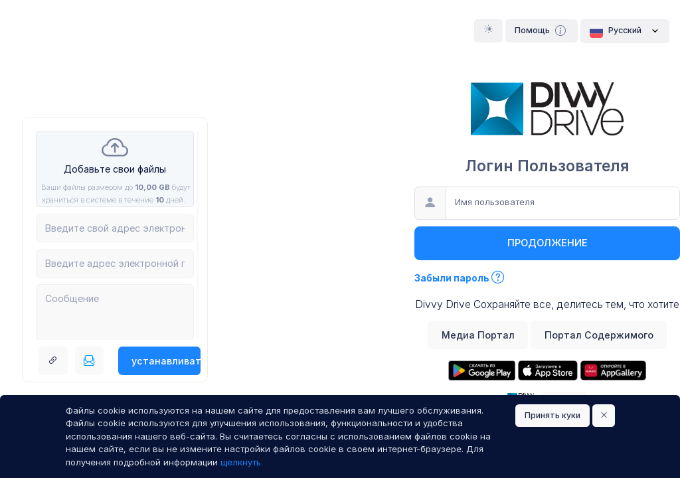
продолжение (547, 243)
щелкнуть (240, 462)
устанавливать (166, 360)
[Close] (604, 416)
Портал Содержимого (599, 335)
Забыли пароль (459, 277)
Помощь (542, 30)
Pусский (625, 31)
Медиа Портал (478, 335)
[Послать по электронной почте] (89, 361)
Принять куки (552, 415)
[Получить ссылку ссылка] (53, 361)
